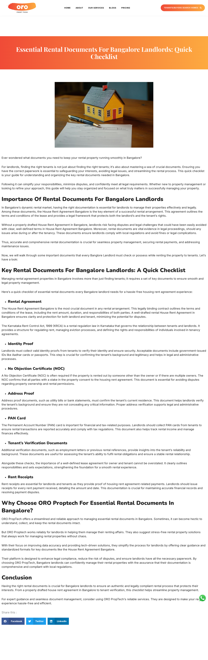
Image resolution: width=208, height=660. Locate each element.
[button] (13, 621)
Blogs (112, 8)
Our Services (96, 8)
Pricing (125, 8)
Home (67, 8)
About (79, 8)
